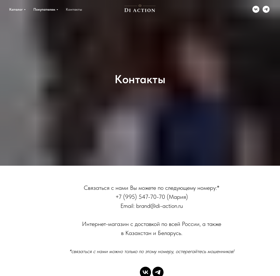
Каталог (16, 9)
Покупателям (44, 9)
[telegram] (266, 9)
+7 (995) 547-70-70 (140, 196)
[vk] (255, 9)
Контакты (74, 9)
